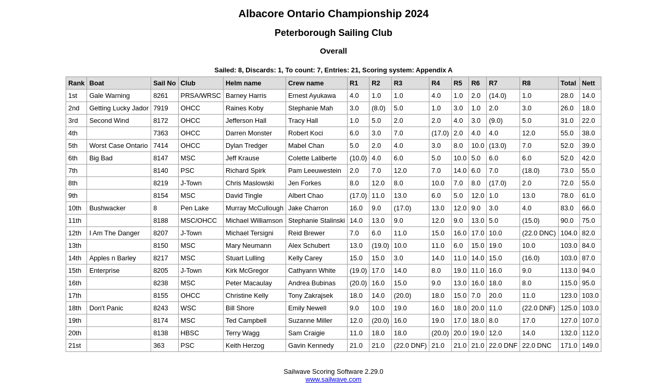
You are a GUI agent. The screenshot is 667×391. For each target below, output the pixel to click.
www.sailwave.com (333, 379)
